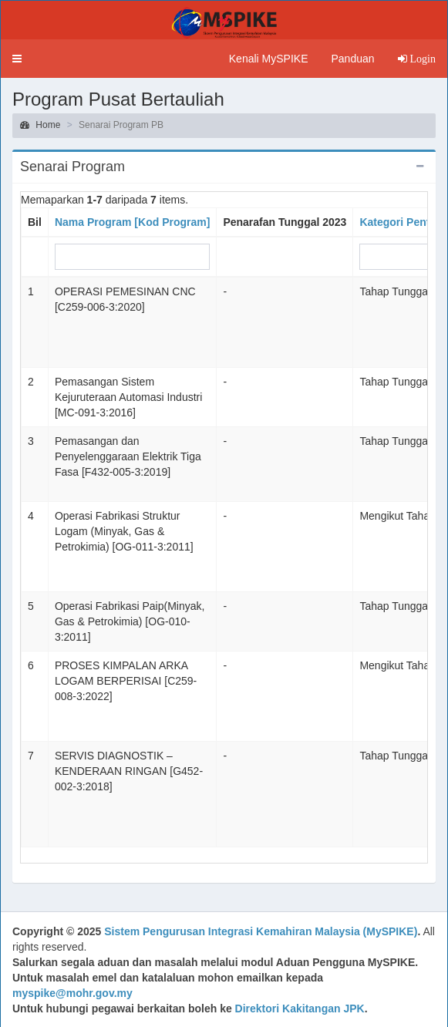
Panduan (352, 58)
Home (40, 125)
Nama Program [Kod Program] (132, 222)
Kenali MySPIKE (268, 58)
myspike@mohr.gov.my (72, 993)
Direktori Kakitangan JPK (300, 1008)
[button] (17, 58)
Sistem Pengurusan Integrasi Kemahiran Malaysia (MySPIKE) (260, 931)
